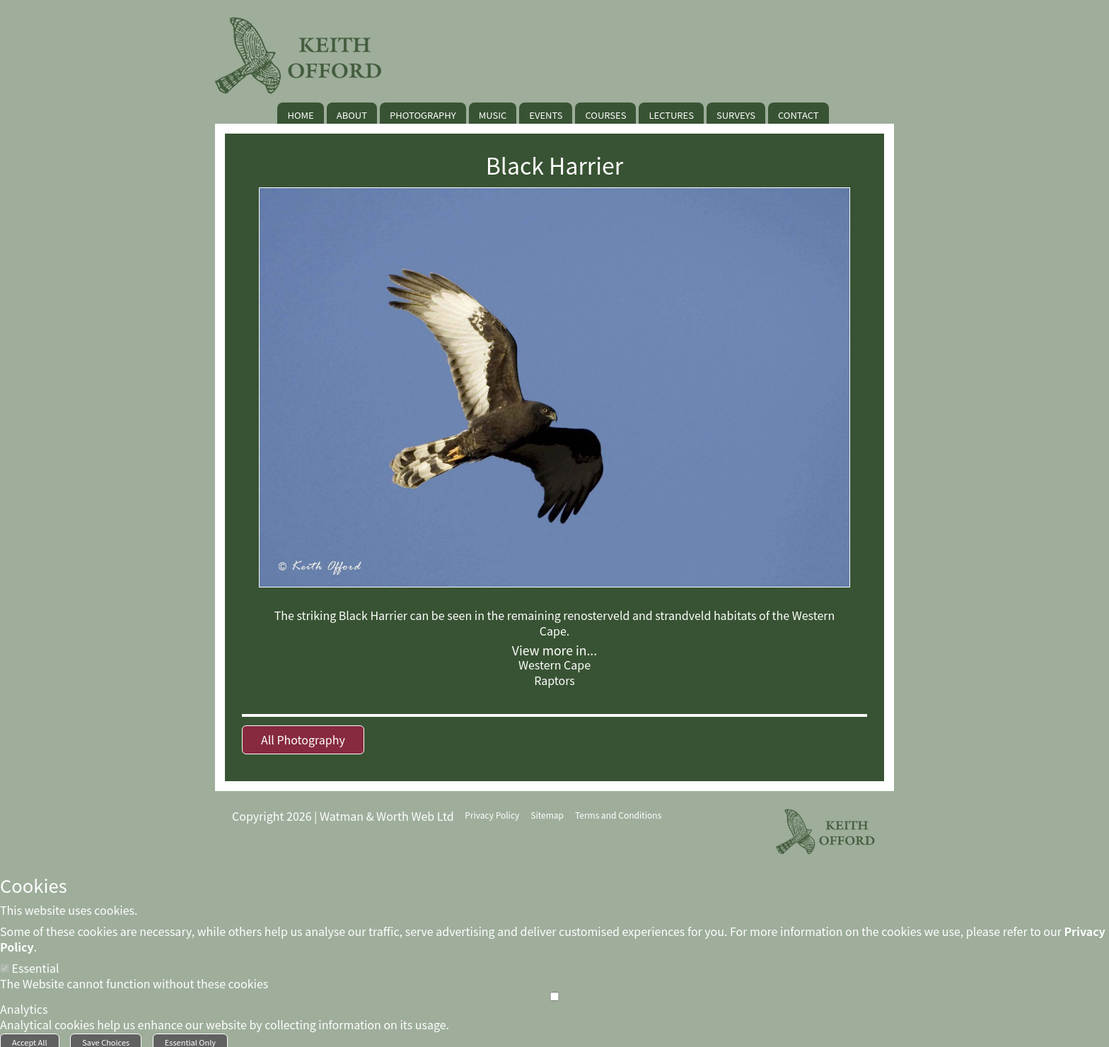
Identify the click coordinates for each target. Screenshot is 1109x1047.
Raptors (554, 680)
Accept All (29, 1037)
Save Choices (105, 1037)
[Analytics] (554, 992)
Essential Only (190, 1037)
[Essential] (4, 964)
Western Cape (554, 664)
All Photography (303, 739)
